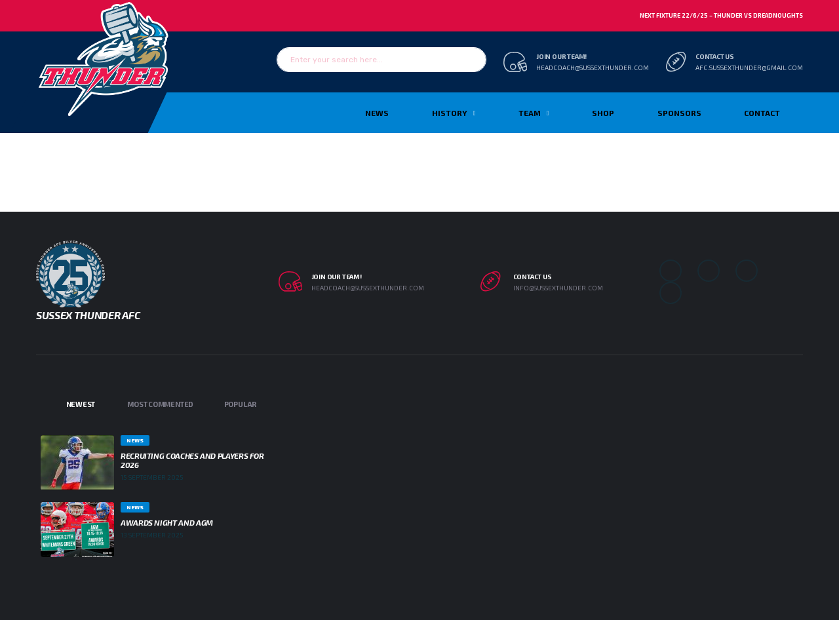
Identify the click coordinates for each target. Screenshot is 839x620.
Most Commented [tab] (160, 404)
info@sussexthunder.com (558, 288)
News (377, 112)
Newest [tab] (81, 404)
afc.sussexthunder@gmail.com (749, 67)
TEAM (529, 112)
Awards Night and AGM (167, 522)
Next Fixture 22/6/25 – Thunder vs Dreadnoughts (721, 15)
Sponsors (679, 112)
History (449, 112)
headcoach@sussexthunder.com (592, 67)
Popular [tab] (240, 404)
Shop (603, 112)
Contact (762, 112)
